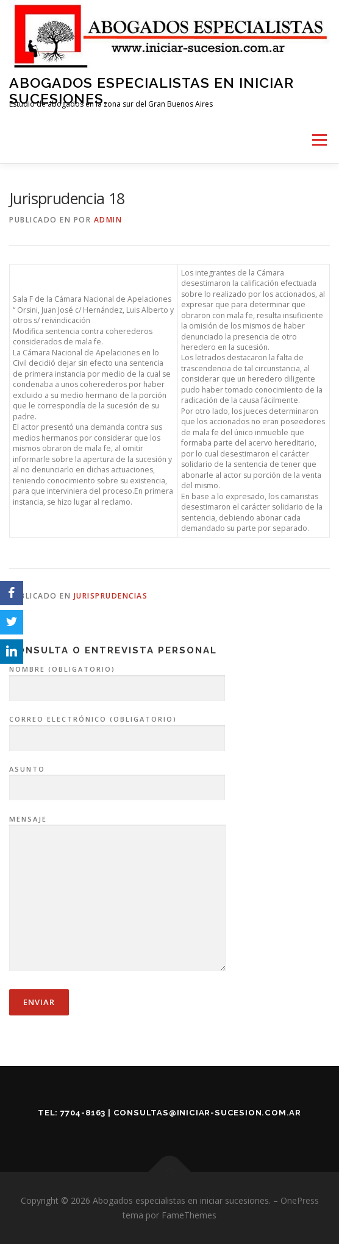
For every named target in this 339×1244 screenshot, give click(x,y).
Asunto (117, 779)
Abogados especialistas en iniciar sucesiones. (151, 90)
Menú (319, 140)
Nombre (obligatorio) (117, 679)
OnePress (299, 1200)
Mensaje (117, 894)
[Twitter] (11, 622)
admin (108, 220)
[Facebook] (11, 593)
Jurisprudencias (111, 596)
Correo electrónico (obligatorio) (117, 729)
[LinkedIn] (11, 651)
